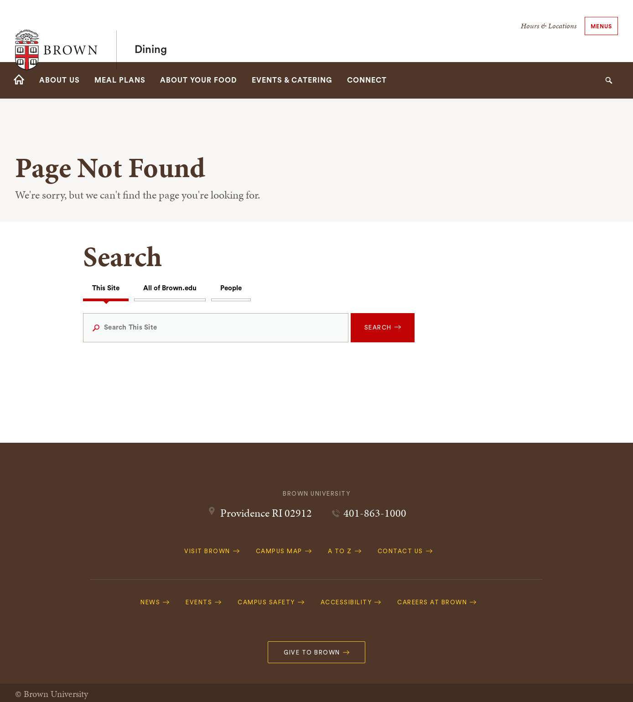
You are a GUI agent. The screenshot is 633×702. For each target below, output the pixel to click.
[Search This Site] (215, 327)
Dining (151, 31)
